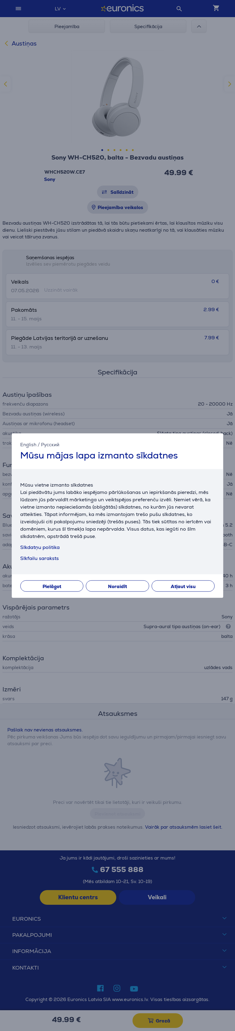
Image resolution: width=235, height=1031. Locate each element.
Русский (50, 444)
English (28, 444)
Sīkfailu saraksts (39, 558)
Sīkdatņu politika (40, 547)
